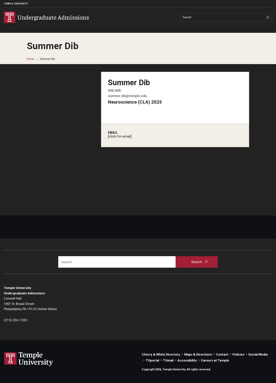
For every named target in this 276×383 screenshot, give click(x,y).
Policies (238, 354)
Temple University (16, 3)
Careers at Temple (215, 360)
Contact (222, 354)
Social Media (258, 354)
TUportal (152, 360)
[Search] (226, 17)
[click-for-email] (119, 136)
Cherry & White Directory (161, 354)
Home (30, 58)
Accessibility (187, 360)
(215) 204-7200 (15, 320)
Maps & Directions (198, 354)
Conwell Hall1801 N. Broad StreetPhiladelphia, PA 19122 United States (30, 303)
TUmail (168, 360)
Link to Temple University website (29, 359)
